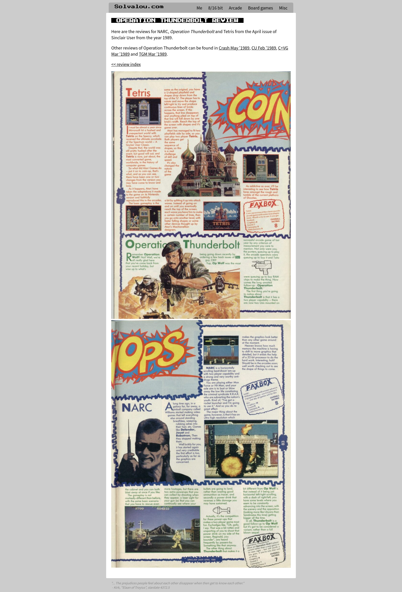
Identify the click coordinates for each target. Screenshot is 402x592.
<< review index (126, 64)
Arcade (235, 8)
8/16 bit (215, 8)
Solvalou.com (139, 7)
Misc (283, 8)
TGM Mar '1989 (153, 54)
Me (199, 8)
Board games (260, 8)
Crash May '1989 (234, 48)
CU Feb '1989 (264, 48)
